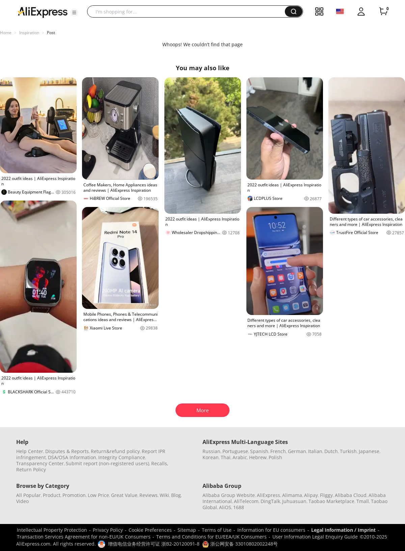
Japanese (369, 451)
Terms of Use (217, 530)
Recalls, (159, 463)
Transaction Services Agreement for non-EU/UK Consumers (84, 536)
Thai (226, 457)
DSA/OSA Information (72, 457)
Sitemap (187, 530)
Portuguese (235, 451)
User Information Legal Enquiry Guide (315, 536)
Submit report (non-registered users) (107, 463)
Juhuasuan (294, 501)
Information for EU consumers (271, 530)
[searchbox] (188, 11)
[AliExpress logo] (42, 12)
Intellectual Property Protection (52, 530)
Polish (275, 457)
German (297, 451)
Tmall (362, 501)
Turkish (348, 451)
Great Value (124, 495)
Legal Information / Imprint (343, 530)
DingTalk (270, 501)
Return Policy (31, 469)
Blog (176, 495)
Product (51, 495)
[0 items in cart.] (383, 11)
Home (5, 32)
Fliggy (326, 495)
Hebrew (258, 457)
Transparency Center (40, 463)
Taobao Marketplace (331, 501)
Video (22, 501)
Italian (315, 451)
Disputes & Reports (67, 451)
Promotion (74, 495)
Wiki (164, 495)
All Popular (28, 495)
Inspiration (29, 32)
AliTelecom (246, 501)
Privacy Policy (108, 530)
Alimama (292, 495)
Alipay (311, 495)
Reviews (148, 495)
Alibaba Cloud (351, 495)
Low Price (98, 495)
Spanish (259, 451)
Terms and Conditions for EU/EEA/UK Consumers (211, 536)
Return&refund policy (115, 451)
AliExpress (268, 495)
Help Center (29, 451)
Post (51, 32)
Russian (211, 451)
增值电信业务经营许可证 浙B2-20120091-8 (153, 544)
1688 (238, 507)
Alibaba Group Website (228, 495)
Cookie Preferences (150, 530)
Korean (210, 457)
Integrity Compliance (121, 457)
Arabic (240, 457)
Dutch (331, 451)
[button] (74, 12)
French (278, 451)
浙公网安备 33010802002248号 (240, 544)
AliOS (225, 507)
